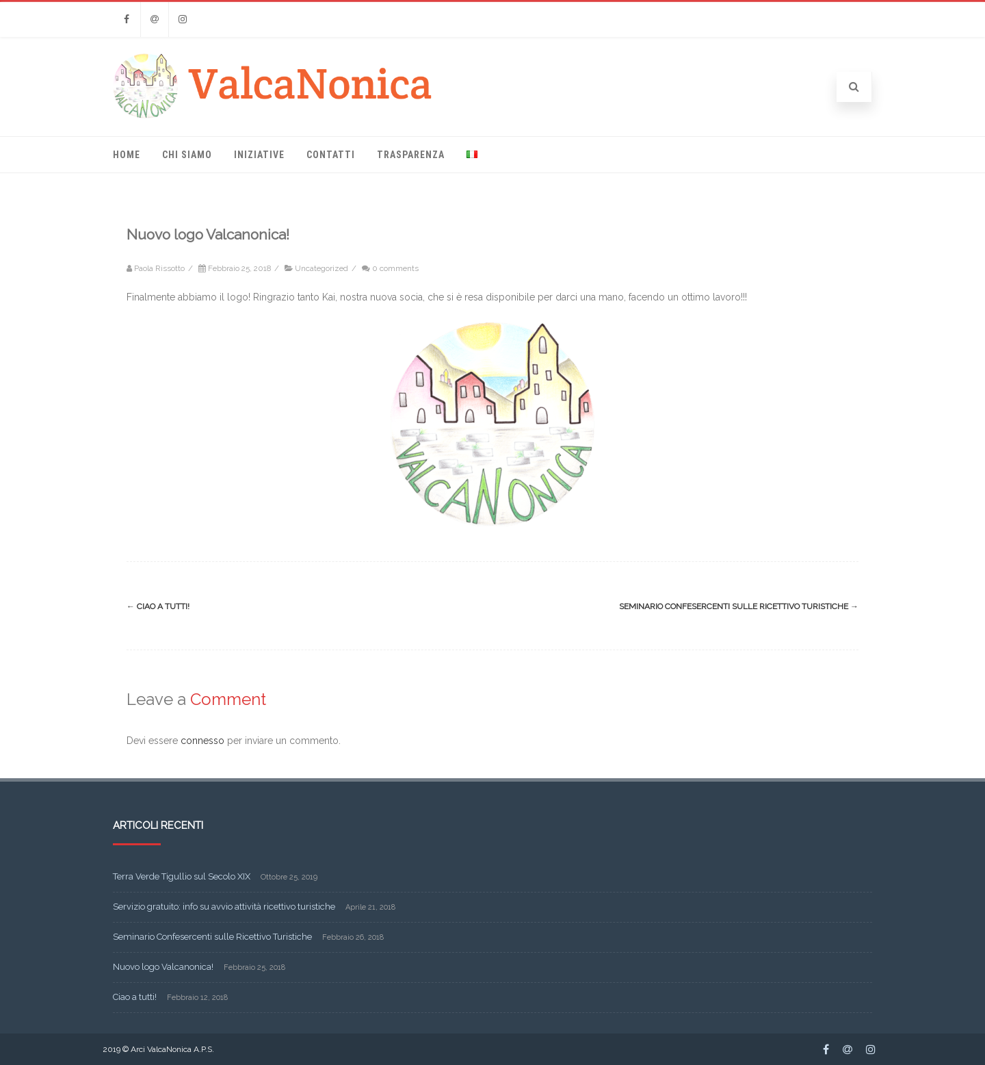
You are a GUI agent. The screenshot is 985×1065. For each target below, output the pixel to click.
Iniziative (259, 154)
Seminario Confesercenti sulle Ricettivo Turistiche (738, 606)
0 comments (395, 268)
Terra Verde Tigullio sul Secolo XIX (181, 876)
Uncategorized (321, 268)
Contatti (330, 154)
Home (126, 154)
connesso (202, 740)
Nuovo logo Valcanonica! (163, 967)
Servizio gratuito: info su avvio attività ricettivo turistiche (224, 906)
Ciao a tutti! (158, 606)
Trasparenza (411, 154)
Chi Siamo (187, 154)
